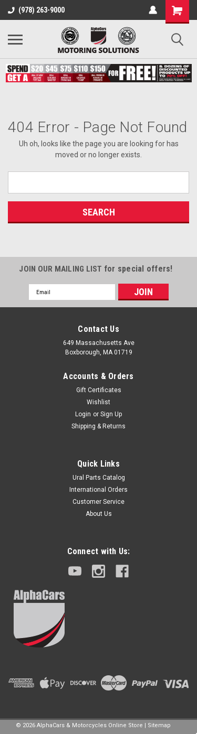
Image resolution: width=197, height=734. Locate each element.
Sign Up (111, 414)
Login (83, 414)
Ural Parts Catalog (98, 477)
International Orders (98, 489)
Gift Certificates (98, 390)
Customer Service (98, 501)
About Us (99, 513)
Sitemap (159, 725)
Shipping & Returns (98, 426)
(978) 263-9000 (36, 10)
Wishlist (98, 402)
